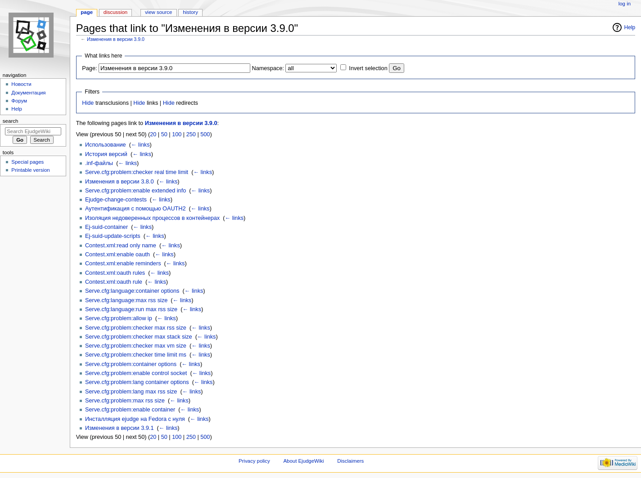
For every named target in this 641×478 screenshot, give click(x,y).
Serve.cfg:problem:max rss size (125, 401)
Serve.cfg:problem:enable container (130, 410)
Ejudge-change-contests (116, 200)
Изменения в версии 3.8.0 (119, 182)
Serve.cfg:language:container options (132, 291)
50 (164, 134)
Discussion (115, 12)
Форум (19, 100)
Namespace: (268, 68)
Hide (88, 103)
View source (158, 12)
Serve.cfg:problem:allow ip (118, 318)
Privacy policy (254, 461)
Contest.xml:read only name (120, 245)
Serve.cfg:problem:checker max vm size (135, 346)
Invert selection (368, 68)
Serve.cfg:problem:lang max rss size (131, 392)
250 (191, 134)
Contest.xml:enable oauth (117, 254)
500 (205, 134)
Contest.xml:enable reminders (123, 263)
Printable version (30, 170)
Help (630, 27)
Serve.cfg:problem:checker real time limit (136, 172)
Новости (21, 84)
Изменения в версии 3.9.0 (115, 39)
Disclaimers (350, 461)
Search (10, 121)
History (190, 12)
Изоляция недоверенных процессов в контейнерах (152, 218)
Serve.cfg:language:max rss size (126, 300)
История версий (106, 154)
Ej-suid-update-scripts (112, 236)
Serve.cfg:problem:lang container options (137, 382)
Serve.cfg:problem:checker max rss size (135, 328)
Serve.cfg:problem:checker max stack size (138, 337)
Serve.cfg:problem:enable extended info (135, 191)
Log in (624, 3)
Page (87, 12)
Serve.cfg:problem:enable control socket (136, 373)
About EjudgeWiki (303, 461)
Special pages (27, 162)
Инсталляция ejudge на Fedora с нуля (135, 419)
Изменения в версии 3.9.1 (119, 428)
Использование (105, 145)
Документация (28, 92)
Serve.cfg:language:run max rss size (131, 309)
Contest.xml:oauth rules (115, 273)
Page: (89, 68)
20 (153, 134)
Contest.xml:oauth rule (113, 282)
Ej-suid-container (106, 227)
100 (176, 134)
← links (140, 145)
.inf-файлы (99, 163)
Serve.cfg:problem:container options (130, 364)
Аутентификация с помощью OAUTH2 (135, 208)
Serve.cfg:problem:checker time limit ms (135, 355)
